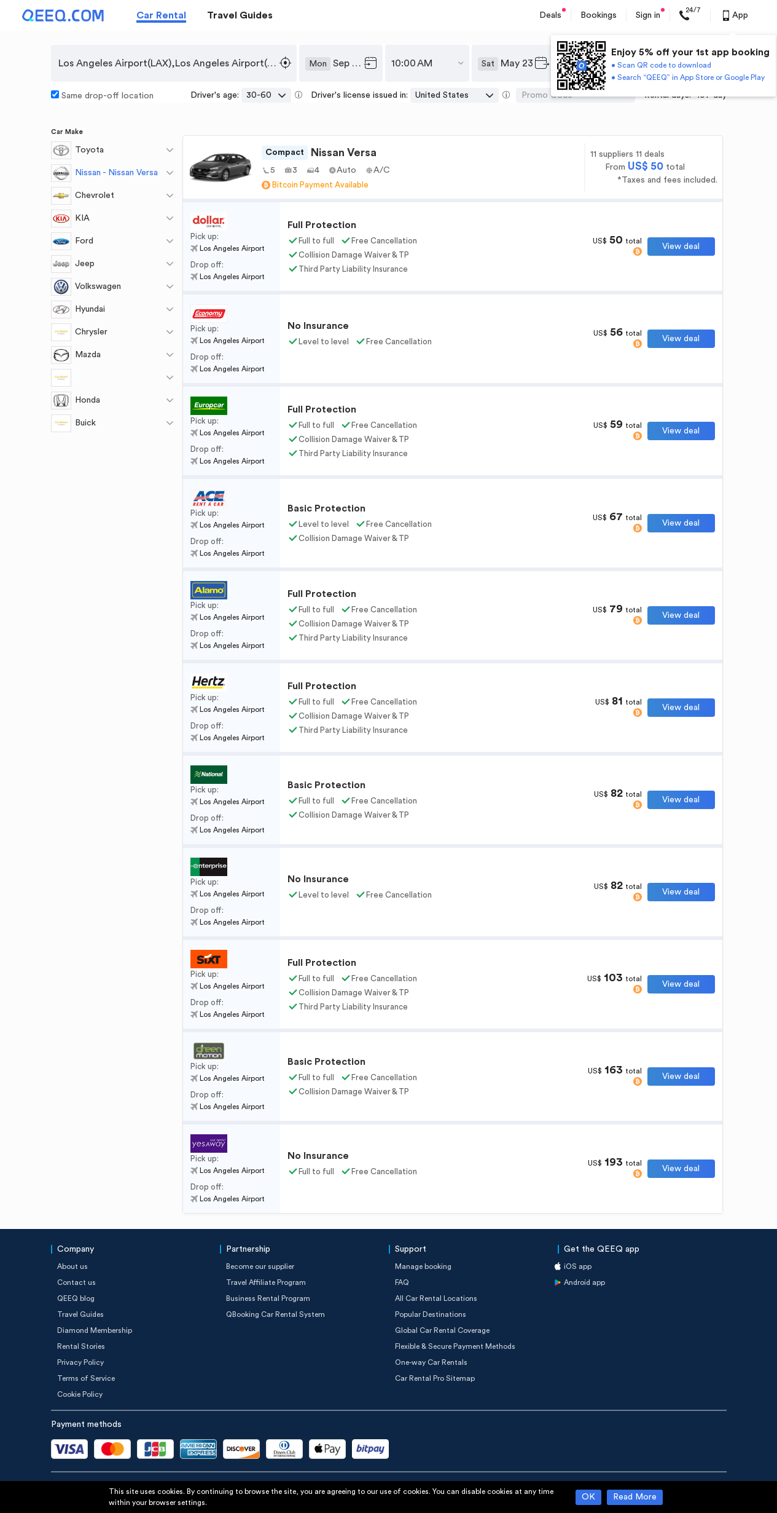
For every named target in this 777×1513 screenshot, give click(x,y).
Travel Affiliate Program (266, 1282)
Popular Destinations (430, 1314)
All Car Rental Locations (436, 1298)
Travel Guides (240, 15)
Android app (584, 1282)
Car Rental (161, 15)
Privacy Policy (80, 1362)
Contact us (76, 1282)
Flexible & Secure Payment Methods (455, 1346)
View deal (681, 246)
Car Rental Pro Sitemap (435, 1378)
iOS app (578, 1266)
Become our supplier (260, 1266)
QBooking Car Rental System (275, 1314)
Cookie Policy (80, 1394)
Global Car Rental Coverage (442, 1330)
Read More (635, 1497)
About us (72, 1266)
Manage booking (423, 1266)
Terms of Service (86, 1378)
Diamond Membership (94, 1330)
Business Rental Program (268, 1298)
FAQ (402, 1282)
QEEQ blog (76, 1298)
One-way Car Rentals (431, 1362)
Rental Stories (81, 1346)
